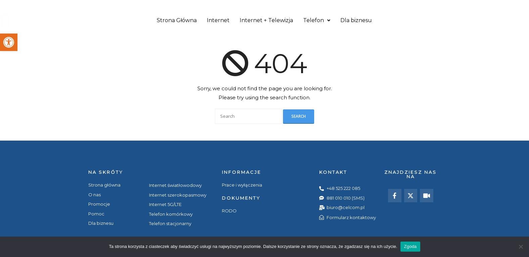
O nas (369, 5)
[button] (8, 42)
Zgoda (410, 246)
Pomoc (421, 5)
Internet (218, 20)
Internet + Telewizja (266, 20)
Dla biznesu (356, 20)
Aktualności (476, 5)
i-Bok (503, 5)
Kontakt (446, 5)
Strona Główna (177, 20)
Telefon (316, 20)
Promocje (393, 5)
